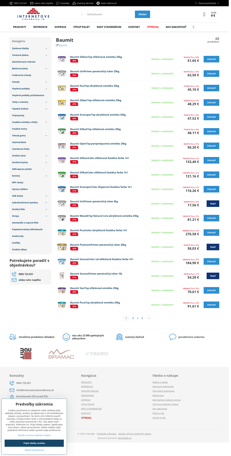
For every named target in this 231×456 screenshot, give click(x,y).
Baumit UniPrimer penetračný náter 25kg (94, 71)
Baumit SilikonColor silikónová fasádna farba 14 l (99, 158)
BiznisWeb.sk (124, 438)
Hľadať (142, 14)
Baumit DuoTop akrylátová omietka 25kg (94, 85)
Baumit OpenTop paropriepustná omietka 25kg (98, 143)
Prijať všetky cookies (34, 443)
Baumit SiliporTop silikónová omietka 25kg (95, 100)
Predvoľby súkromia (106, 433)
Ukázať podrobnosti (34, 450)
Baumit (63, 45)
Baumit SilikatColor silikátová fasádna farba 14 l (99, 172)
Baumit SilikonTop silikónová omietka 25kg (96, 57)
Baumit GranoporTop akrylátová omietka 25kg (98, 114)
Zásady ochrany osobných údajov (134, 433)
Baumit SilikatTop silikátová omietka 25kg (95, 129)
